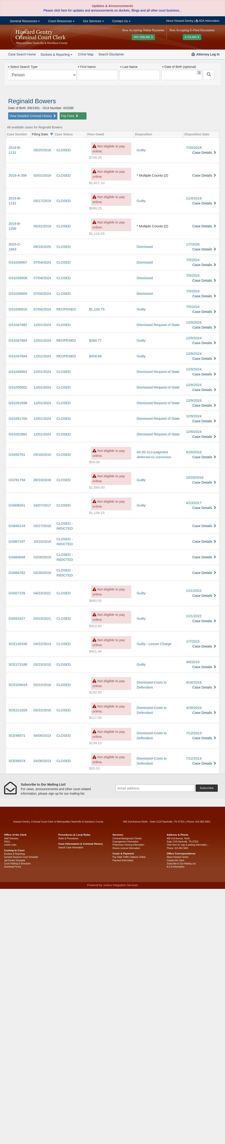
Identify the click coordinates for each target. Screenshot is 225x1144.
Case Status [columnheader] (64, 134)
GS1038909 (18, 293)
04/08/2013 (42, 735)
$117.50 (95, 717)
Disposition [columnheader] (143, 134)
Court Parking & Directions (17, 863)
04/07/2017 (42, 505)
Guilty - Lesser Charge (154, 644)
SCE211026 (18, 710)
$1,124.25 (96, 233)
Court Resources (61, 21)
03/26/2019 (42, 557)
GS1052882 (18, 434)
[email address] (155, 788)
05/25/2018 (42, 150)
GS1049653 (18, 372)
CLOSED (63, 150)
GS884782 (17, 573)
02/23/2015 (42, 664)
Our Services (93, 21)
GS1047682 (18, 325)
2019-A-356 (18, 175)
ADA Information (207, 20)
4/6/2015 (192, 662)
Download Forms (12, 867)
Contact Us (121, 21)
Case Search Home (22, 54)
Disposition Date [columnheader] (196, 134)
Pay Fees (69, 116)
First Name (87, 67)
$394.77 (95, 340)
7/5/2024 (192, 260)
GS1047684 (18, 356)
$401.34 (95, 651)
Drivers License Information (126, 848)
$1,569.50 (96, 487)
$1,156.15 (96, 513)
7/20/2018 (193, 147)
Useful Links (10, 845)
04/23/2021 (42, 593)
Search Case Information (70, 847)
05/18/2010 (42, 454)
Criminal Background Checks (127, 838)
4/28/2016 (193, 682)
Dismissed (145, 247)
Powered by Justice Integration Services (112, 885)
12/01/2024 (42, 325)
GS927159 (17, 593)
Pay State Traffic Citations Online (129, 857)
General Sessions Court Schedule (21, 857)
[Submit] (209, 75)
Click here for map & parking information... (188, 845)
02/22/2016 (42, 685)
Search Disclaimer (111, 54)
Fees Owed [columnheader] (95, 134)
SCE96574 (17, 761)
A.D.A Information (175, 867)
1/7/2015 (192, 641)
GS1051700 (18, 418)
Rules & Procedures (68, 838)
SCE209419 (18, 685)
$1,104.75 (96, 309)
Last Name (129, 67)
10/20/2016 (194, 477)
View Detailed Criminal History (32, 116)
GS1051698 (18, 403)
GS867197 (17, 541)
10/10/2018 (42, 541)
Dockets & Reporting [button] (56, 54)
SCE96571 (17, 735)
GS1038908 (18, 278)
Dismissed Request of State (158, 325)
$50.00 (94, 462)
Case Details (202, 152)
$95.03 (94, 768)
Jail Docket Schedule (14, 860)
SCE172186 (18, 664)
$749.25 (95, 157)
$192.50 (95, 692)
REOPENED (66, 309)
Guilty (141, 150)
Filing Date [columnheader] (40, 134)
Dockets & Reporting (14, 854)
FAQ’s (7, 841)
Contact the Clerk (175, 860)
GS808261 (17, 505)
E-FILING (192, 37)
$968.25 (95, 208)
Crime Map (85, 54)
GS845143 (17, 526)
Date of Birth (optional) (179, 67)
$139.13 (95, 743)
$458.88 (95, 356)
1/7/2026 (192, 244)
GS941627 (17, 618)
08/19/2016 (42, 480)
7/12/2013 (193, 733)
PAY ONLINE (143, 37)
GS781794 (17, 480)
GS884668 (17, 557)
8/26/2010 (193, 452)
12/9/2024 (193, 322)
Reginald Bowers (32, 101)
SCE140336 (18, 644)
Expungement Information (125, 841)
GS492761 (17, 454)
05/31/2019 (42, 226)
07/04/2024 (42, 262)
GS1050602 (18, 387)
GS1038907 (18, 262)
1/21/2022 (193, 590)
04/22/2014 (42, 644)
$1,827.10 (96, 183)
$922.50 (95, 626)
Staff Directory (11, 838)
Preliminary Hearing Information (128, 845)
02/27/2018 (42, 526)
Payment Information (122, 860)
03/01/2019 (42, 175)
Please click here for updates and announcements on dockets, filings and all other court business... (112, 10)
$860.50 (95, 600)
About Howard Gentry (179, 20)
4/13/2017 (193, 503)
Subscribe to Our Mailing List (181, 863)
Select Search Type (23, 67)
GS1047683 (18, 340)
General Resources (24, 21)
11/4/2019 (193, 198)
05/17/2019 (42, 201)
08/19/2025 (42, 247)
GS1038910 (18, 309)
